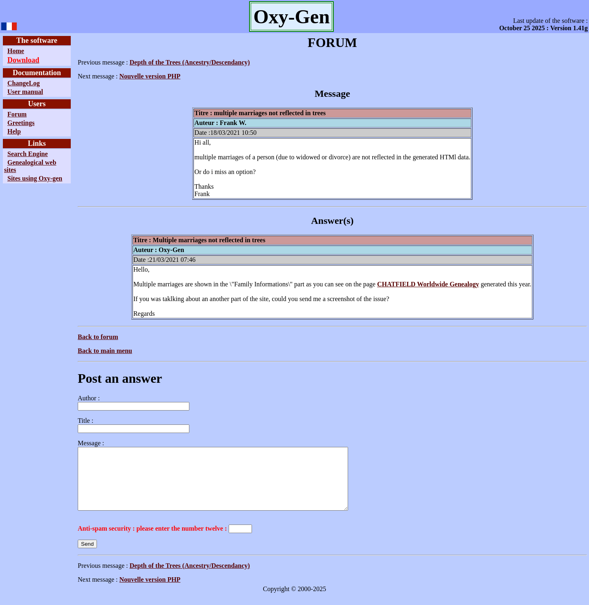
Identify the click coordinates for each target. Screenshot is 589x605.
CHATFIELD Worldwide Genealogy (428, 284)
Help (14, 131)
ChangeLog (23, 83)
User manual (25, 91)
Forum (17, 114)
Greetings (20, 122)
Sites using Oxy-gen (34, 178)
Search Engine (27, 153)
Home (15, 50)
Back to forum (98, 336)
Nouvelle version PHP (149, 76)
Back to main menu (105, 350)
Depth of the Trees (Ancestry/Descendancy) (190, 62)
